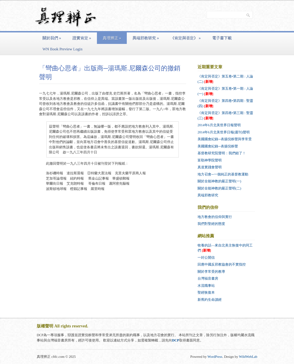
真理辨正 (112, 38)
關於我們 (51, 38)
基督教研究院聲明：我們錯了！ (222, 153)
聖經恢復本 (206, 292)
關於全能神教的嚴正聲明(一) (219, 181)
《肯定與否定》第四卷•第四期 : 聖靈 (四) (225, 103)
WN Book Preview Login (62, 49)
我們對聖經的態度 (211, 224)
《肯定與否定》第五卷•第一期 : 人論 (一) (225, 91)
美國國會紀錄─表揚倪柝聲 (218, 146)
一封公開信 (206, 257)
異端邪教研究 (146, 38)
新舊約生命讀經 (210, 299)
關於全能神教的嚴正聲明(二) (219, 188)
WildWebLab (248, 356)
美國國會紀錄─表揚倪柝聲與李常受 (225, 139)
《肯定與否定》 (185, 38)
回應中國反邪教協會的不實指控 (222, 264)
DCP (175, 340)
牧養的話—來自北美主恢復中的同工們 (225, 248)
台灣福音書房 (208, 278)
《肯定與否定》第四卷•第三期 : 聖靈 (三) (225, 115)
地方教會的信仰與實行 (215, 217)
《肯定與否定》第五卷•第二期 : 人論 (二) (225, 79)
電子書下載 (222, 38)
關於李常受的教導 (211, 271)
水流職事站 (206, 285)
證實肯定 (82, 38)
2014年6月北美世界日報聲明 (219, 125)
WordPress (214, 356)
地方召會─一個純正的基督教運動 (223, 174)
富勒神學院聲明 (210, 160)
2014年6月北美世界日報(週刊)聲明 (224, 132)
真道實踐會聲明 (210, 167)
